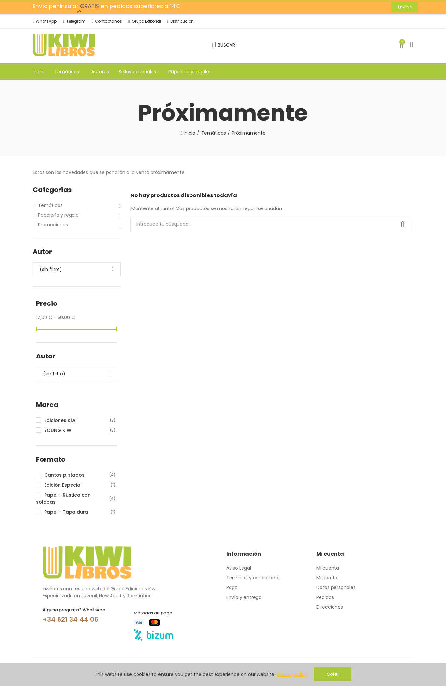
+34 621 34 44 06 (70, 619)
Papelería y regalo (58, 215)
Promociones (53, 225)
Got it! (333, 674)
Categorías (52, 190)
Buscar (402, 224)
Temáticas (50, 205)
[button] (404, 7)
